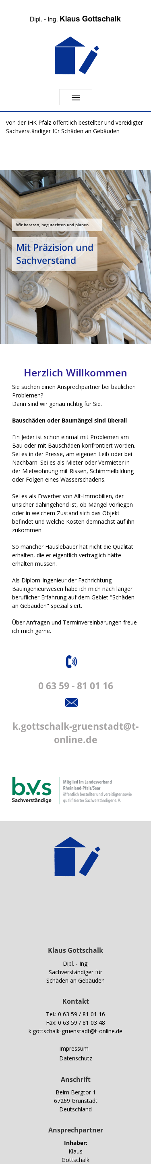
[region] (75, 257)
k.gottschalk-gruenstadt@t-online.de (75, 1031)
